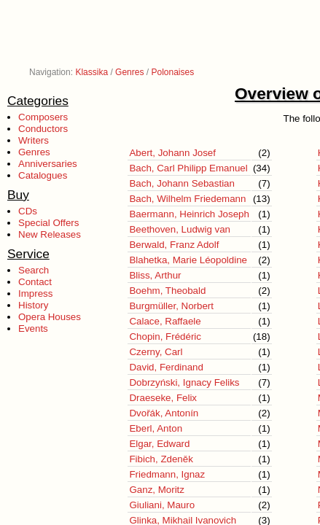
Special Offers (48, 222)
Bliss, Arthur (155, 275)
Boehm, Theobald (167, 290)
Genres (129, 72)
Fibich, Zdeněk (160, 459)
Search (33, 270)
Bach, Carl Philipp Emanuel (188, 168)
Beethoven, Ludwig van (179, 229)
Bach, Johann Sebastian (182, 183)
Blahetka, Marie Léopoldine (188, 259)
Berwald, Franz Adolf (174, 244)
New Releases (49, 234)
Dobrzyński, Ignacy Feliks (184, 382)
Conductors (43, 128)
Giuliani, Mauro (162, 504)
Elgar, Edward (159, 443)
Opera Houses (49, 316)
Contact (35, 281)
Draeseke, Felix (163, 397)
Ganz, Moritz (156, 489)
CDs (27, 211)
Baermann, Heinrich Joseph (189, 214)
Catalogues (42, 175)
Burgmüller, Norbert (171, 305)
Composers (43, 117)
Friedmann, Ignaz (167, 474)
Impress (35, 293)
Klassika (91, 72)
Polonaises (172, 72)
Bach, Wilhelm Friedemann (187, 198)
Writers (33, 140)
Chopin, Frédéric (165, 336)
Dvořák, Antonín (163, 413)
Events (33, 328)
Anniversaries (47, 163)
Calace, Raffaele (164, 321)
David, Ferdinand (166, 367)
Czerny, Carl (155, 351)
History (33, 305)
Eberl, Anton (155, 428)
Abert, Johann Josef (172, 152)
